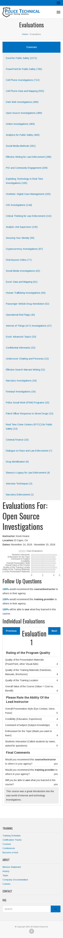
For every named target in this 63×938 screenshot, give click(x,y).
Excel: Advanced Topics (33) (21, 336)
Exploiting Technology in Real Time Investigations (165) (24, 180)
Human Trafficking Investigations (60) (26, 292)
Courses (7, 844)
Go (55, 909)
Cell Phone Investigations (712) (22, 80)
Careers (6, 884)
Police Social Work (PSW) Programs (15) (27, 402)
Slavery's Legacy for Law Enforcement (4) (28, 472)
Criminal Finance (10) (17, 439)
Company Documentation (15, 879)
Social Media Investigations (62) (23, 270)
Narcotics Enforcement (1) (20, 494)
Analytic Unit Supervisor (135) (22, 227)
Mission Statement (12, 867)
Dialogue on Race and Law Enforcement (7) (29, 450)
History (6, 871)
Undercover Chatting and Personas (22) (27, 358)
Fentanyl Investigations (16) (21, 391)
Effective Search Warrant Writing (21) (25, 369)
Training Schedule (11, 835)
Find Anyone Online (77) (19, 260)
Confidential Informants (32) (20, 347)
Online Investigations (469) (20, 124)
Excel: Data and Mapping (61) (21, 281)
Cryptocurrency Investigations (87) (24, 249)
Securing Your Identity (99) (20, 238)
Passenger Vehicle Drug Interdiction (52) (27, 303)
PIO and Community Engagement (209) (27, 167)
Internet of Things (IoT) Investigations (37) (29, 325)
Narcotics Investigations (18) (21, 380)
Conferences (9, 848)
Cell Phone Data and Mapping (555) (25, 91)
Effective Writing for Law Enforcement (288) (28, 157)
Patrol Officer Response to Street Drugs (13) (29, 413)
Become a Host (10, 852)
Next (54, 630)
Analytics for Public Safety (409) (22, 135)
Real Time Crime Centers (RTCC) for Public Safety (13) (29, 426)
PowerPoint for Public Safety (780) (24, 69)
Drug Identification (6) (17, 461)
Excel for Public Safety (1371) (21, 58)
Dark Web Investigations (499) (22, 102)
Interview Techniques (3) (19, 483)
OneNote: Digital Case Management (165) (28, 194)
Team (5, 875)
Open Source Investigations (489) (24, 113)
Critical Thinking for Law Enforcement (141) (29, 216)
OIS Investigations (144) (19, 205)
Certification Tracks (12, 840)
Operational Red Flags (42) (20, 314)
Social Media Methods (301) (21, 146)
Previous (11, 630)
